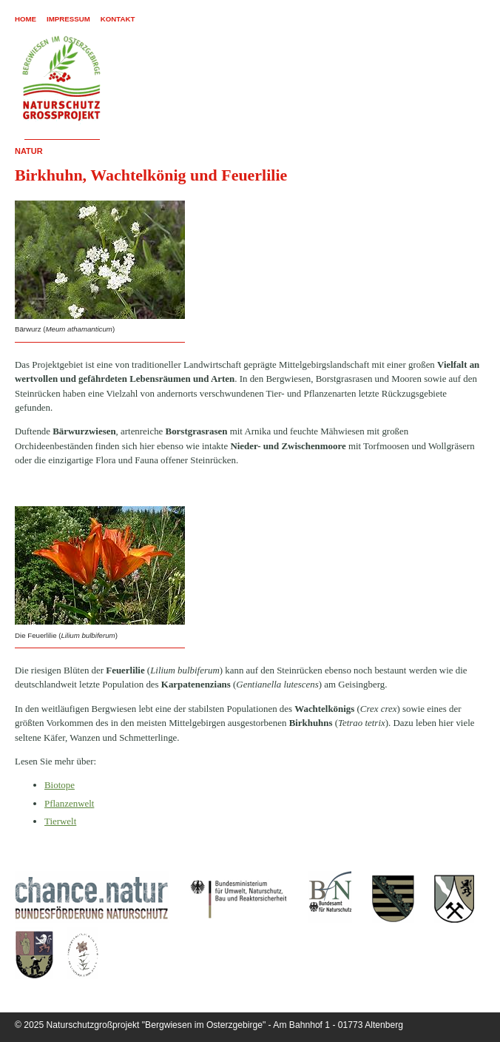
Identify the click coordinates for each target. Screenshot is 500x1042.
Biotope (59, 784)
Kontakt (118, 19)
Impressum (68, 19)
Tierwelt (60, 821)
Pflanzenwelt (69, 803)
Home (25, 19)
